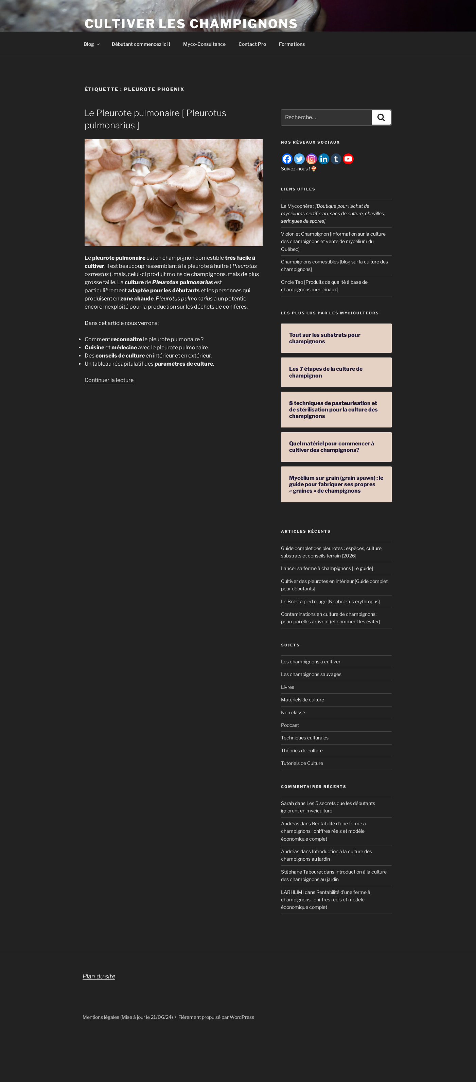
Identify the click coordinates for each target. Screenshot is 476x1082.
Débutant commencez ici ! (141, 44)
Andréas (290, 823)
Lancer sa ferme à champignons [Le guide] (327, 568)
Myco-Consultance (204, 44)
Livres (287, 687)
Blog (92, 44)
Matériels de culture (302, 699)
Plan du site (99, 976)
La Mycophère (296, 206)
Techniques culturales (305, 737)
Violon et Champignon (305, 234)
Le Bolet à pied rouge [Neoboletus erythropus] (330, 601)
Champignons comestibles (310, 261)
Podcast (290, 725)
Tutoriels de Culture (302, 763)
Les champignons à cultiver (310, 661)
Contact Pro (252, 44)
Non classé (293, 712)
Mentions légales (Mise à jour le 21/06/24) (128, 1017)
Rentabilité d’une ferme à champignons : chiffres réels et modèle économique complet (323, 831)
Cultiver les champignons (191, 23)
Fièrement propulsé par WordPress (216, 1017)
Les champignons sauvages (311, 674)
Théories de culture (302, 750)
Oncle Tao (292, 282)
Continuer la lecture (109, 380)
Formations (292, 44)
